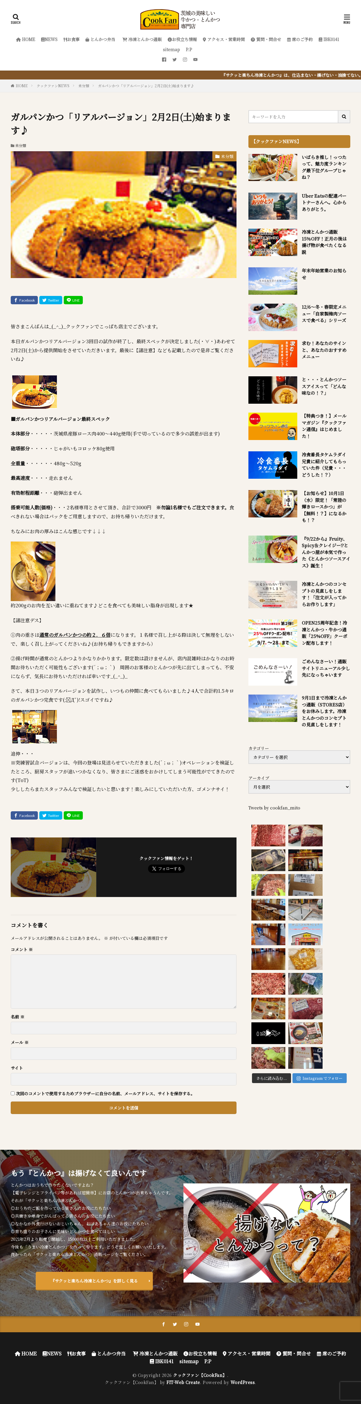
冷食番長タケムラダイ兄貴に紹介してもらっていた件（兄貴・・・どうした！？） (324, 464)
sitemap (171, 49)
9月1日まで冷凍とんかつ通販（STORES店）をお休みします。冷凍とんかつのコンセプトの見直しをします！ (324, 711)
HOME (25, 39)
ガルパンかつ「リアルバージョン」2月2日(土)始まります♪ (146, 85)
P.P (189, 49)
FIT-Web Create (183, 1382)
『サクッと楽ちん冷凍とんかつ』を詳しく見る (94, 1281)
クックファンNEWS (53, 85)
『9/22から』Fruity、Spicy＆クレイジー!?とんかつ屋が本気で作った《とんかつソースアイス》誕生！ (326, 552)
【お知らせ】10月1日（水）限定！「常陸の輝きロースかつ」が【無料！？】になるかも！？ (324, 506)
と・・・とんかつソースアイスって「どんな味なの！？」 (324, 386)
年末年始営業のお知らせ (324, 273)
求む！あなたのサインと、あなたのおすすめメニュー (324, 350)
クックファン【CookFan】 (200, 1375)
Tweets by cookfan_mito (274, 808)
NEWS (49, 39)
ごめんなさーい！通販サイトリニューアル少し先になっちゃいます (326, 668)
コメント (22, 949)
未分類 (83, 85)
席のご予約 (300, 39)
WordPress (243, 1382)
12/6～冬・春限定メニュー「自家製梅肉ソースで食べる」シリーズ (324, 313)
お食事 (71, 39)
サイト (17, 1068)
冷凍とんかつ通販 (141, 39)
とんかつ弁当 (100, 39)
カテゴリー (258, 748)
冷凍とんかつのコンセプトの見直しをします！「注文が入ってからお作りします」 (324, 594)
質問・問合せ (266, 39)
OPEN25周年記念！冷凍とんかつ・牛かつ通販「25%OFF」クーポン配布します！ (324, 633)
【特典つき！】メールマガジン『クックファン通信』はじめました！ (324, 426)
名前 (17, 1017)
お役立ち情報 (182, 39)
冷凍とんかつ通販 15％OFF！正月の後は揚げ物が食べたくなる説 (324, 242)
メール (20, 1042)
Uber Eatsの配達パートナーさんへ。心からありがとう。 (324, 202)
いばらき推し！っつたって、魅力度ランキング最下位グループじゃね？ (324, 167)
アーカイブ (258, 778)
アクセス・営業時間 (224, 39)
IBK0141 (329, 39)
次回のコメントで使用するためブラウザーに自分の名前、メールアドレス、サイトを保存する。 (105, 1093)
